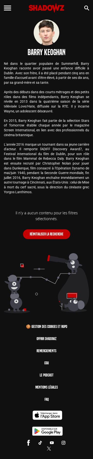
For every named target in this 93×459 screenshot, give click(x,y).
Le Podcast (47, 375)
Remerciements (46, 351)
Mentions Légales (46, 387)
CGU (46, 363)
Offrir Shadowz (46, 338)
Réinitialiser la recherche (46, 234)
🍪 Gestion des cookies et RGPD (46, 326)
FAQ (47, 399)
